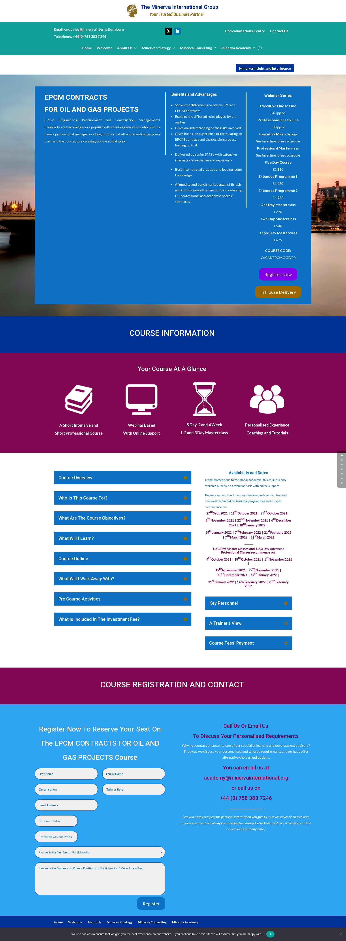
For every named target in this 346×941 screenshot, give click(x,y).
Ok (270, 934)
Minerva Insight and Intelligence (265, 68)
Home (87, 48)
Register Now (278, 274)
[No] (340, 934)
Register (151, 903)
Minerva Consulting (196, 48)
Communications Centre (245, 31)
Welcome (104, 48)
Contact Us (279, 31)
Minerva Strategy (156, 48)
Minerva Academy (236, 48)
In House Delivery (278, 292)
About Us (125, 48)
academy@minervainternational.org (246, 778)
